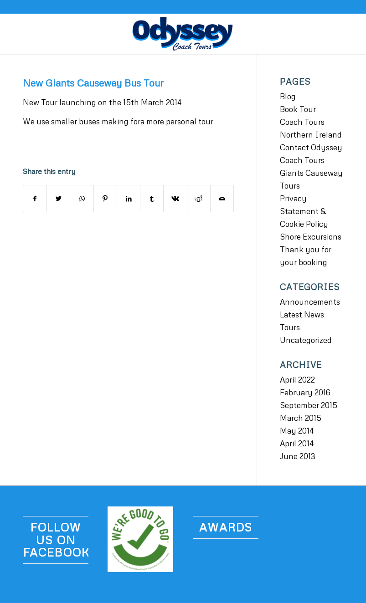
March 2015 (300, 418)
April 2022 (297, 379)
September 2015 (308, 405)
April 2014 (297, 443)
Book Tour (298, 109)
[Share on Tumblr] (151, 198)
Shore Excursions (310, 236)
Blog (288, 96)
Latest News (302, 314)
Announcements (310, 302)
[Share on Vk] (175, 198)
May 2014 (297, 430)
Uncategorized (306, 340)
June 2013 (297, 456)
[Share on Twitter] (58, 198)
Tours (290, 327)
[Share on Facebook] (34, 198)
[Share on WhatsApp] (81, 198)
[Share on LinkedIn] (128, 198)
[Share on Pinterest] (105, 198)
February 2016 (305, 392)
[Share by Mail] (222, 198)
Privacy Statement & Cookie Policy (304, 211)
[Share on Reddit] (198, 198)
